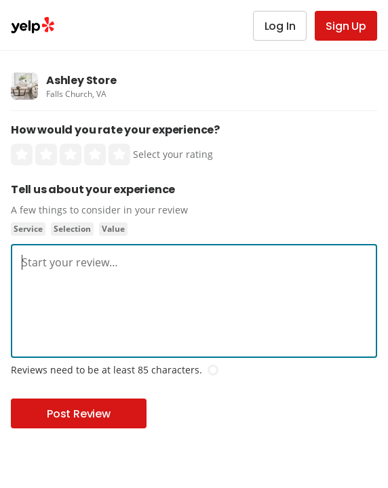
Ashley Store (81, 80)
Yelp (32, 25)
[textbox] (194, 262)
